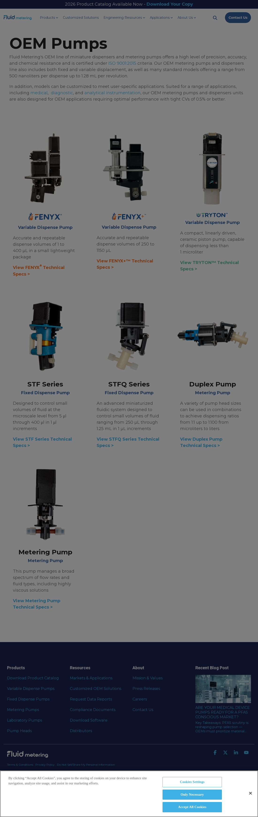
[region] (129, 794)
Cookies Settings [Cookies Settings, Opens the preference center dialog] (192, 782)
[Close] (250, 793)
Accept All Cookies (192, 807)
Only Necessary (192, 794)
